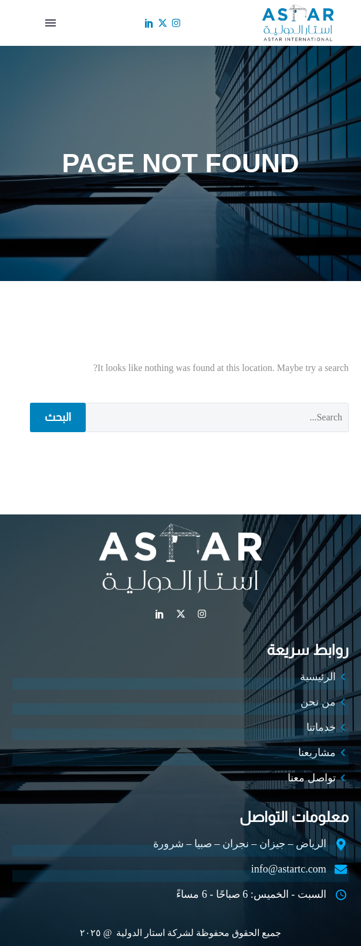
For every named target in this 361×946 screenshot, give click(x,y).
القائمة (50, 22)
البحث (58, 417)
